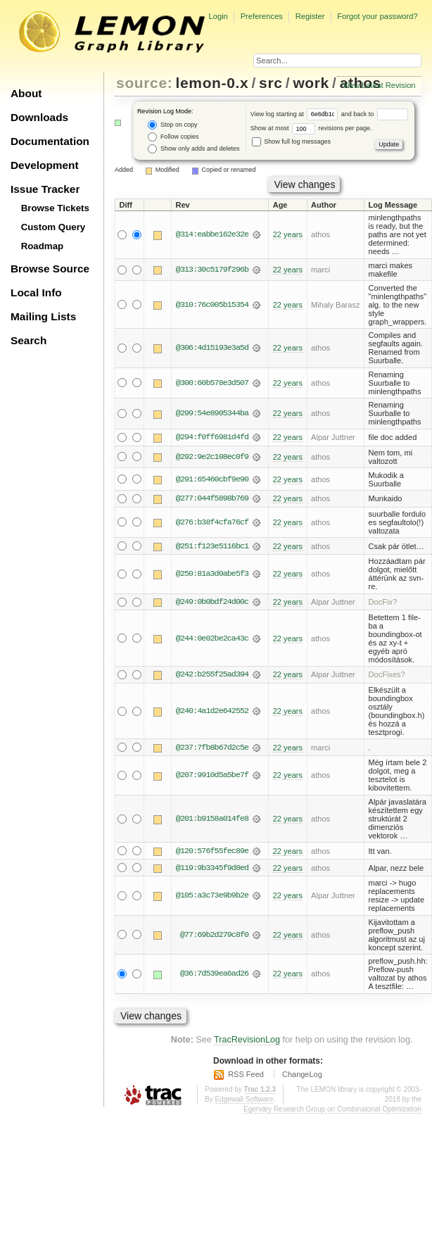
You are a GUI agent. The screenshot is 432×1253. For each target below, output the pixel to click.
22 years (288, 234)
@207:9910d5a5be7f (212, 776)
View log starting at (295, 114)
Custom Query (53, 227)
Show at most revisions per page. (311, 128)
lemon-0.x (212, 83)
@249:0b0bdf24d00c (212, 602)
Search (28, 340)
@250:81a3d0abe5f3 (212, 574)
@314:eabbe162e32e (212, 234)
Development (45, 165)
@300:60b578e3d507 (212, 383)
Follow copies (173, 136)
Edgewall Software (244, 1100)
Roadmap (42, 246)
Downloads (39, 117)
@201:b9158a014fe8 (212, 819)
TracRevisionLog (247, 1041)
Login (217, 16)
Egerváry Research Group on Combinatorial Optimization (332, 1110)
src (270, 83)
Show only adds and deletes (193, 148)
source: (144, 83)
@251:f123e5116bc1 (212, 546)
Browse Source (50, 269)
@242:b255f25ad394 (212, 675)
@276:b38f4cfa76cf (212, 522)
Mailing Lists (43, 316)
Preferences (262, 16)
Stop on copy (172, 125)
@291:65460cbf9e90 (212, 479)
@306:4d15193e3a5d (212, 347)
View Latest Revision (379, 85)
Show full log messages (291, 141)
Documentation (50, 141)
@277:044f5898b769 (212, 499)
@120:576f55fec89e (212, 851)
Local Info (36, 292)
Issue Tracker (45, 189)
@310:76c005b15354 (212, 304)
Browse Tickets (55, 208)
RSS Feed (246, 1075)
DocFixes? (387, 675)
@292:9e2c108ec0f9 (212, 456)
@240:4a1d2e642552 (212, 711)
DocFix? (383, 602)
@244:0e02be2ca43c (212, 639)
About (26, 93)
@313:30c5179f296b (212, 269)
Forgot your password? (377, 16)
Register (310, 16)
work (311, 83)
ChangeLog (302, 1075)
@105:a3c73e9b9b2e (212, 896)
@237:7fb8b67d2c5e (212, 748)
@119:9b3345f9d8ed (212, 868)
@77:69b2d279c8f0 (214, 936)
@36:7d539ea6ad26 (214, 975)
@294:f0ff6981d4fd (212, 437)
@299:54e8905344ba (212, 413)
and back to (374, 114)
